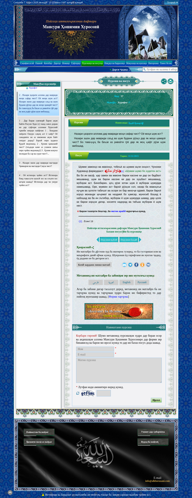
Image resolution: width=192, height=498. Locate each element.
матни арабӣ (118, 211)
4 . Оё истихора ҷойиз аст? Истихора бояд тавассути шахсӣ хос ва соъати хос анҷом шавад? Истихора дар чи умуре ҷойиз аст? (38, 180)
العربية (111, 282)
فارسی (96, 282)
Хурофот (33, 88)
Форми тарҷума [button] (118, 296)
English (127, 282)
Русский (142, 282)
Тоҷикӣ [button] (172, 2)
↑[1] (80, 221)
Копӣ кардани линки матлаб (93, 265)
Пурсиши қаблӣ (109, 239)
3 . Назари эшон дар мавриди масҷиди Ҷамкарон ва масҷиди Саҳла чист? (38, 164)
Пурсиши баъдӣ (129, 239)
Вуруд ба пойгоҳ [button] (149, 442)
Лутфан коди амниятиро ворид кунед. (100, 387)
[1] (122, 171)
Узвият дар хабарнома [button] (153, 432)
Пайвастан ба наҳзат (37, 432)
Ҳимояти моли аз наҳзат (39, 442)
